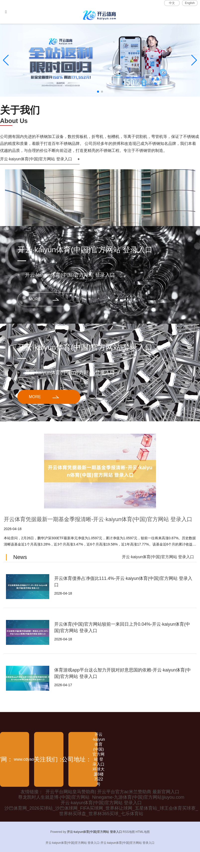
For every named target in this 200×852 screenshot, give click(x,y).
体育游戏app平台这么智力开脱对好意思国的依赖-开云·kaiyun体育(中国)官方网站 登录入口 (122, 673)
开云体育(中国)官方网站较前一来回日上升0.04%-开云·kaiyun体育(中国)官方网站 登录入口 (122, 627)
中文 (172, 3)
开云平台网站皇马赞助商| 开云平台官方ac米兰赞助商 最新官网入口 (112, 791)
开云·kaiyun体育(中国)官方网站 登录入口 (36, 159)
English (190, 3)
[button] (194, 60)
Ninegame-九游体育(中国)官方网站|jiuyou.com (138, 797)
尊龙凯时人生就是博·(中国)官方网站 (54, 797)
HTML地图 (143, 832)
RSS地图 (129, 832)
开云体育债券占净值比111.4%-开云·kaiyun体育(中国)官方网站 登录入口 (123, 581)
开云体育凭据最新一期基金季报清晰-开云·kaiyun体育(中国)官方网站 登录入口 (98, 519)
